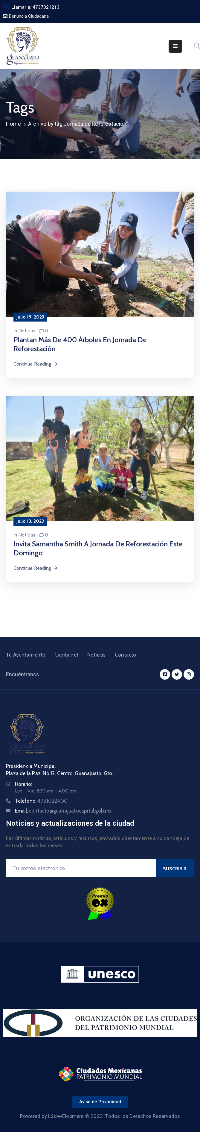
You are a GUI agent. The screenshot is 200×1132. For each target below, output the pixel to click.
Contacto (125, 655)
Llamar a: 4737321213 (35, 7)
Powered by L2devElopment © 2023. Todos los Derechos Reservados (100, 1116)
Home (13, 124)
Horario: (23, 784)
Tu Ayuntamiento (25, 655)
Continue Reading (35, 364)
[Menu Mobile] (175, 46)
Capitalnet (66, 655)
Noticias (26, 331)
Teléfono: (41, 801)
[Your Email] (81, 868)
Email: (63, 811)
